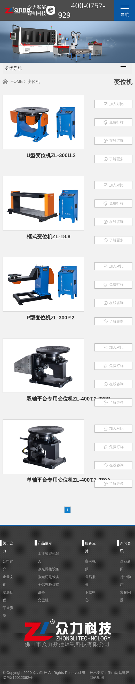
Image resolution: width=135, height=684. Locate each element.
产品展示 (45, 543)
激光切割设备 (48, 577)
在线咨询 (113, 141)
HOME (16, 81)
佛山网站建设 (118, 673)
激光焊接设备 (48, 569)
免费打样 (113, 122)
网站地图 (97, 677)
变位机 (43, 600)
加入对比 (113, 104)
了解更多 (113, 159)
